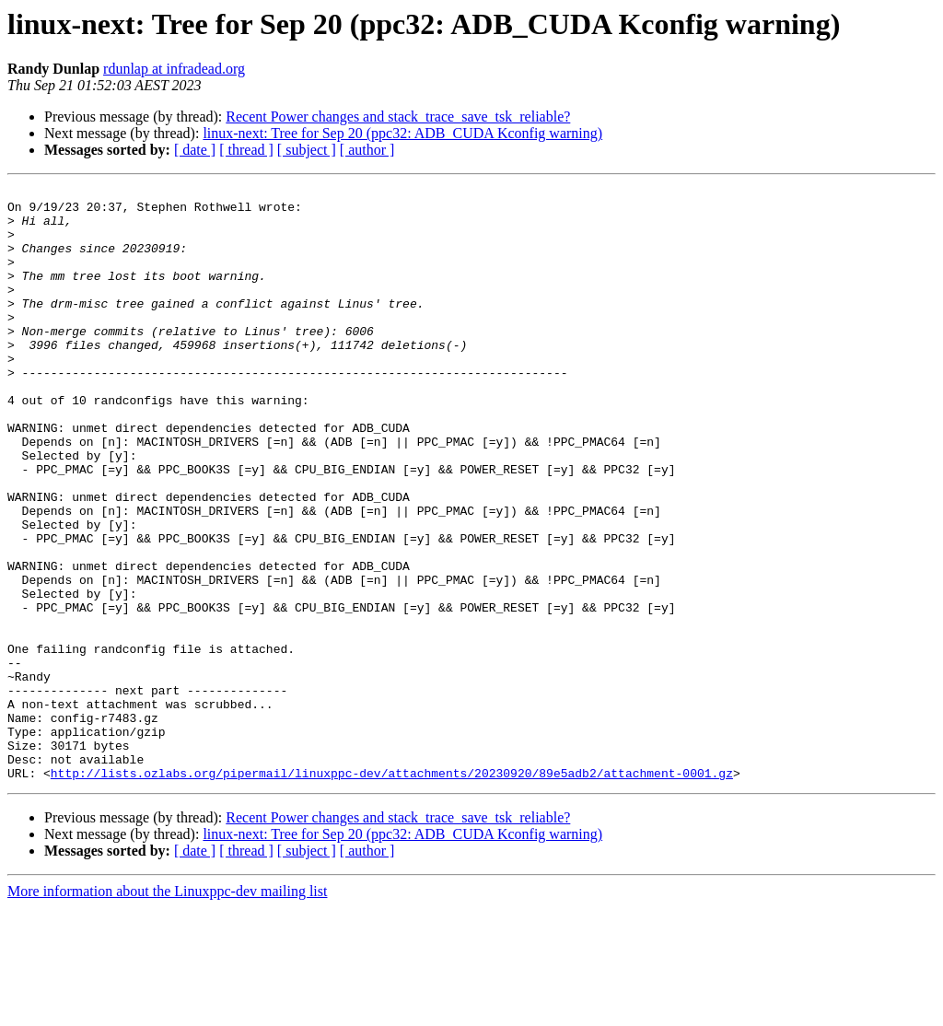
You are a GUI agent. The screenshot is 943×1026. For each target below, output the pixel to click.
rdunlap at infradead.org (174, 68)
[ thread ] (246, 149)
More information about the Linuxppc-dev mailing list (167, 1010)
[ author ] (367, 149)
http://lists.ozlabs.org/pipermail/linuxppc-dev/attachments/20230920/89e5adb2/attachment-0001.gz (392, 891)
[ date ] (194, 149)
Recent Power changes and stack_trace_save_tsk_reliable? (398, 116)
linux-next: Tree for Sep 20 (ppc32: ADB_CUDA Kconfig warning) (402, 133)
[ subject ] (306, 149)
